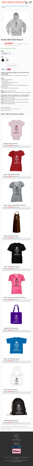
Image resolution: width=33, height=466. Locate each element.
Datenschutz (16, 436)
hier (10, 429)
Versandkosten (16, 443)
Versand (19, 43)
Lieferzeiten (16, 444)
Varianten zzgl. (9, 145)
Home (3, 6)
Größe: (2, 51)
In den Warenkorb (11, 65)
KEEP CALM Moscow (24, 6)
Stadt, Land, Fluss (14, 6)
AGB (16, 438)
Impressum (16, 434)
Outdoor (7, 6)
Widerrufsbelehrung (16, 439)
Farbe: (2, 57)
